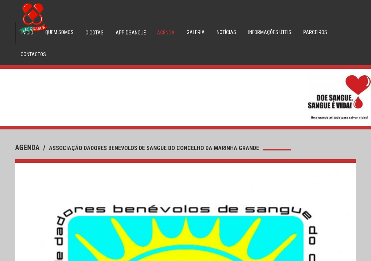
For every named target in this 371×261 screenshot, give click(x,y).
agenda (28, 147)
